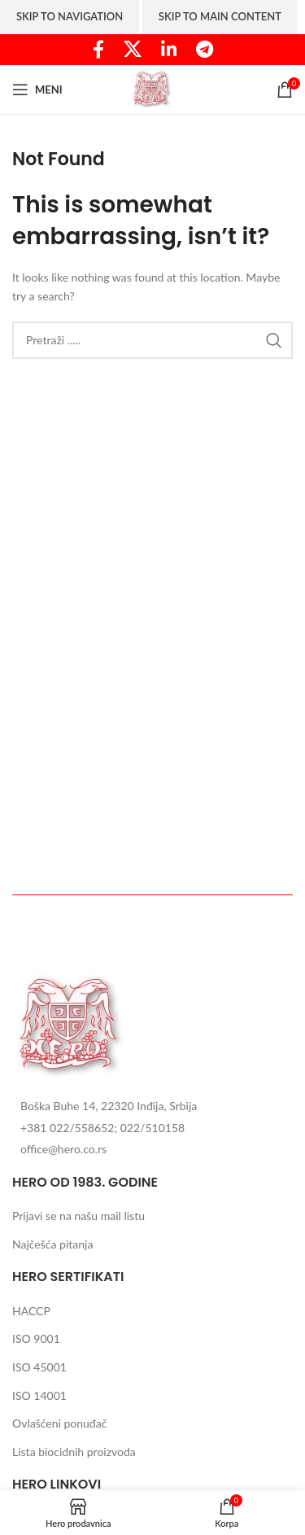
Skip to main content (220, 16)
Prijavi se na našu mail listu (78, 1215)
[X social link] (132, 49)
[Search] (152, 340)
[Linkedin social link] (168, 49)
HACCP (31, 1311)
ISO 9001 (36, 1338)
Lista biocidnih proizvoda (74, 1451)
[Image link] (71, 1025)
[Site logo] (153, 88)
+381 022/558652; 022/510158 (102, 1128)
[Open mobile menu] (37, 89)
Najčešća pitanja (52, 1244)
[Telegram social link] (204, 49)
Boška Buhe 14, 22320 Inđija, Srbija (108, 1106)
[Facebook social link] (98, 49)
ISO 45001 (39, 1367)
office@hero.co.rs (63, 1149)
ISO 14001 (39, 1395)
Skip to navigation (69, 16)
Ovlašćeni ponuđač (59, 1423)
